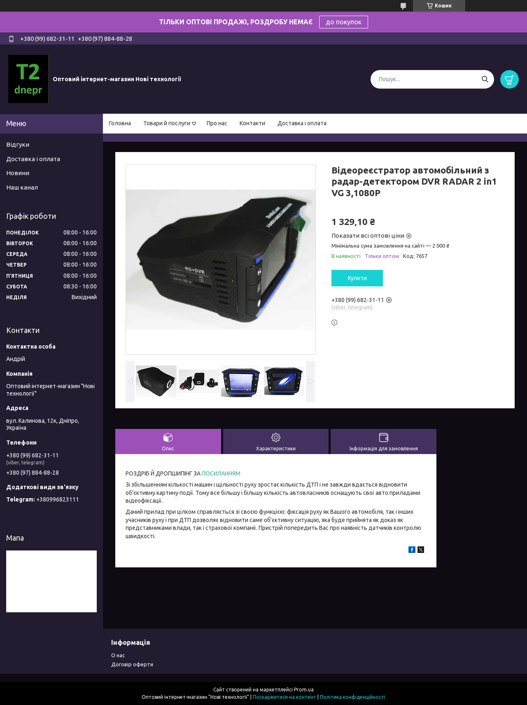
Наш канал (22, 187)
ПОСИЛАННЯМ (220, 473)
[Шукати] (485, 79)
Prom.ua (304, 689)
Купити (357, 278)
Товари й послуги (166, 123)
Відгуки (17, 144)
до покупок (343, 22)
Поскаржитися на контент (284, 697)
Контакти (252, 123)
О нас (118, 655)
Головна (120, 123)
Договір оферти (132, 664)
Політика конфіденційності (352, 697)
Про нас (217, 123)
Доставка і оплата (301, 123)
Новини (17, 172)
